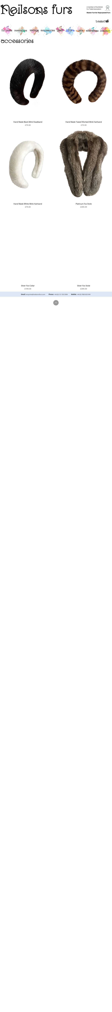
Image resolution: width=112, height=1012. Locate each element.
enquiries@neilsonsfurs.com (35, 294)
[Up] (56, 302)
